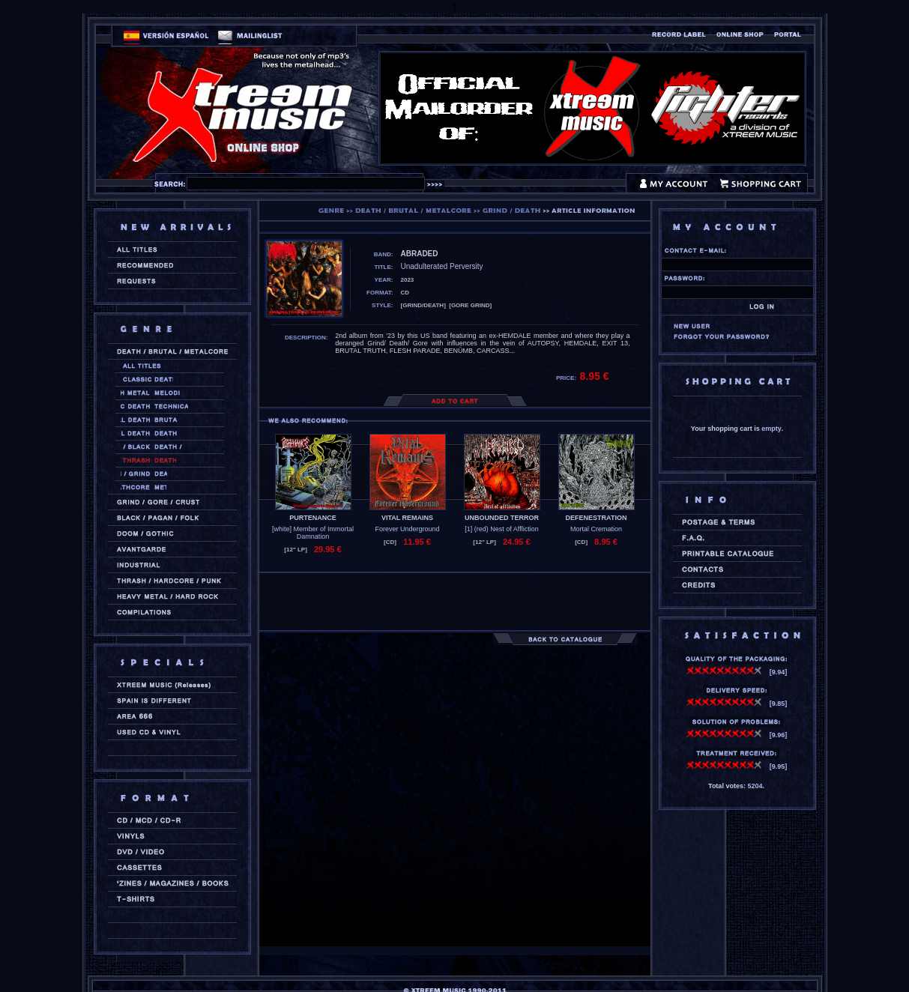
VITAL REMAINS (407, 517)
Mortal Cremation (596, 529)
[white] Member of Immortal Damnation (313, 532)
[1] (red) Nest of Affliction (501, 529)
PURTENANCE (312, 517)
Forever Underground (407, 529)
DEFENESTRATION (596, 517)
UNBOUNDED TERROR (502, 517)
